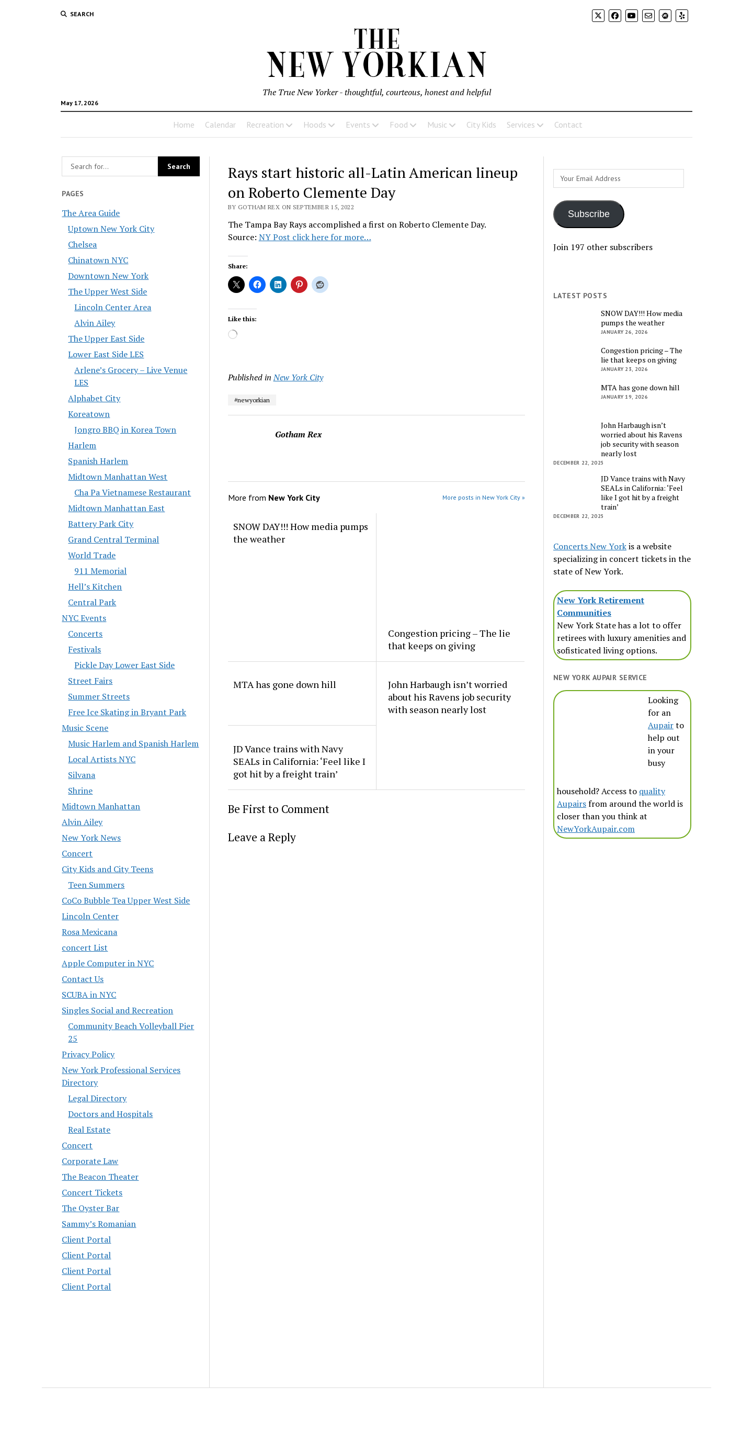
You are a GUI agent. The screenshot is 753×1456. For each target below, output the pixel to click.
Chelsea (82, 244)
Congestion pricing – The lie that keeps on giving (449, 639)
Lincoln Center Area (112, 307)
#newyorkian (252, 400)
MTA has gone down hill (284, 684)
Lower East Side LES (106, 354)
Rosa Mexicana (89, 932)
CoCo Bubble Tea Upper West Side (126, 900)
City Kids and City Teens (107, 869)
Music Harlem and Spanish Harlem (133, 743)
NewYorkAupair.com (596, 828)
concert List (85, 947)
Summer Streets (99, 696)
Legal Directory (97, 1098)
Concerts (85, 633)
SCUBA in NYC (89, 994)
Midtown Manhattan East (116, 508)
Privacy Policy (88, 1054)
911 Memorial (100, 571)
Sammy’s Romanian (99, 1223)
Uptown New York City (111, 228)
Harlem (82, 445)
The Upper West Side (107, 291)
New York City (298, 377)
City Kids (481, 124)
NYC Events (84, 618)
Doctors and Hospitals (110, 1114)
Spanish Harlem (98, 461)
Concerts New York (589, 546)
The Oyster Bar (90, 1208)
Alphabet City (94, 398)
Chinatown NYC (98, 260)
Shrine (80, 790)
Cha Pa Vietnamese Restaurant (132, 492)
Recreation (265, 124)
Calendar (220, 124)
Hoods (314, 124)
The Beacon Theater (100, 1176)
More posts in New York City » (483, 497)
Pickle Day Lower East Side (124, 665)
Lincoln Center (90, 916)
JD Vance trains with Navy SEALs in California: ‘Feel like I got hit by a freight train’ (299, 761)
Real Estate (89, 1129)
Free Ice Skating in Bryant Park (127, 712)
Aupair (661, 725)
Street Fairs (90, 680)
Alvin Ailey (94, 323)
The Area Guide (91, 213)
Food (399, 124)
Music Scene (85, 727)
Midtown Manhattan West (117, 476)
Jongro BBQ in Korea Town (125, 429)
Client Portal (86, 1239)
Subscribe (589, 214)
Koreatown (89, 414)
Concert (77, 853)
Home (184, 124)
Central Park (92, 602)
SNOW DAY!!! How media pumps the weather (300, 532)
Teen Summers (96, 884)
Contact (568, 124)
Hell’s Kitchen (95, 586)
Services (521, 124)
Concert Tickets (92, 1192)
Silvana (81, 775)
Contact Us (83, 979)
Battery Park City (100, 523)
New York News (91, 837)
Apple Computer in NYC (108, 963)
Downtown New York (108, 275)
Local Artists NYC (101, 759)
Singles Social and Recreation (117, 1010)
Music (437, 124)
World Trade (92, 555)
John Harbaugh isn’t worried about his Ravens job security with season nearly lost (449, 697)
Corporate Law (90, 1161)
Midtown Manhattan (101, 806)
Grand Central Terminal (113, 539)
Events (358, 124)
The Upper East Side (106, 338)
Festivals (84, 649)
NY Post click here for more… (315, 237)
